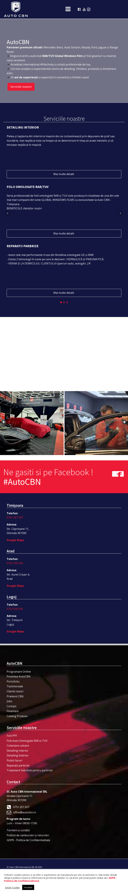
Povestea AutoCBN (18, 676)
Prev (7, 213)
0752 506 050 (15, 609)
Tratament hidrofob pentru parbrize (29, 770)
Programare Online (19, 671)
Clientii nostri (15, 691)
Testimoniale (15, 686)
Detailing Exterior (18, 755)
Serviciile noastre (21, 87)
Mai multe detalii (64, 174)
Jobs (9, 701)
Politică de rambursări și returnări (28, 835)
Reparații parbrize (18, 765)
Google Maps (15, 540)
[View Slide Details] (32, 423)
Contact (11, 706)
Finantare (13, 711)
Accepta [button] (28, 887)
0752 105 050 (15, 563)
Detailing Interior (17, 750)
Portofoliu (13, 681)
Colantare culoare (18, 745)
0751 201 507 (15, 517)
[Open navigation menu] (68, 9)
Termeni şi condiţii (18, 830)
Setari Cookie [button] (12, 887)
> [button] (123, 422)
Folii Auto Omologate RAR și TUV (27, 741)
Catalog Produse (17, 716)
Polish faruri (14, 760)
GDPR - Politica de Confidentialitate (28, 840)
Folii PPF (12, 736)
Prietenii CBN (15, 696)
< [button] (4, 422)
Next (120, 213)
